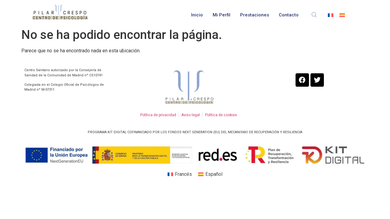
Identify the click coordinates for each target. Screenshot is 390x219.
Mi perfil (221, 15)
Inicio (197, 15)
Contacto (289, 15)
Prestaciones (254, 15)
